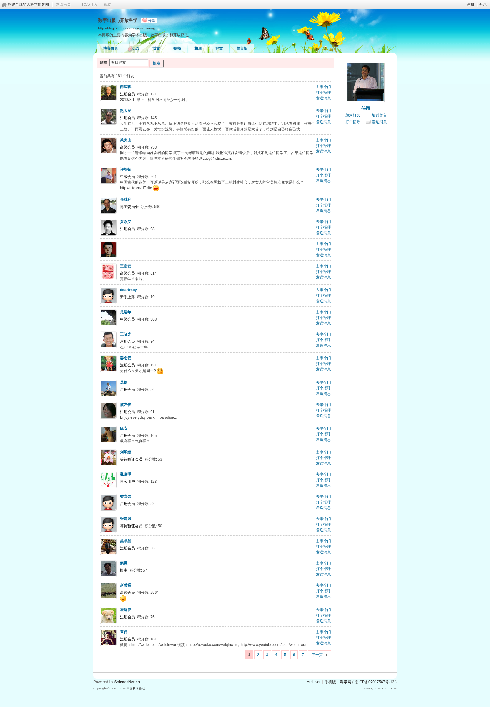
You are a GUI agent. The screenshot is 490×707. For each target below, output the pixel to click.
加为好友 (352, 115)
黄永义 (125, 222)
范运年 (125, 312)
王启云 (125, 266)
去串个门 (323, 87)
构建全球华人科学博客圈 (28, 4)
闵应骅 (125, 87)
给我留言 (379, 115)
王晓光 (125, 334)
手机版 (330, 682)
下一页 (317, 655)
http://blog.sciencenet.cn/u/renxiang (126, 28)
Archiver (314, 682)
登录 (483, 4)
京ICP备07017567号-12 (374, 682)
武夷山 (125, 140)
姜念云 (125, 358)
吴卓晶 (125, 541)
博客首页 (110, 48)
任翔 (365, 108)
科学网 (345, 682)
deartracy (128, 290)
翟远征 (125, 610)
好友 (219, 48)
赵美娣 (125, 585)
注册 (470, 4)
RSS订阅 (90, 4)
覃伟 (124, 632)
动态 (135, 48)
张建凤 (125, 519)
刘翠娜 (125, 452)
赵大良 (125, 111)
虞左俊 (125, 404)
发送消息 (323, 98)
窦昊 (124, 563)
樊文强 (125, 496)
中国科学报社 (136, 688)
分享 (151, 20)
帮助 (107, 4)
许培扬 (125, 169)
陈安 (124, 428)
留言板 (242, 48)
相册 (198, 48)
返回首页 (63, 4)
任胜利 (125, 199)
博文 (156, 48)
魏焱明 (125, 474)
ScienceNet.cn (127, 682)
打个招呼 (323, 92)
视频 (177, 48)
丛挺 (124, 382)
